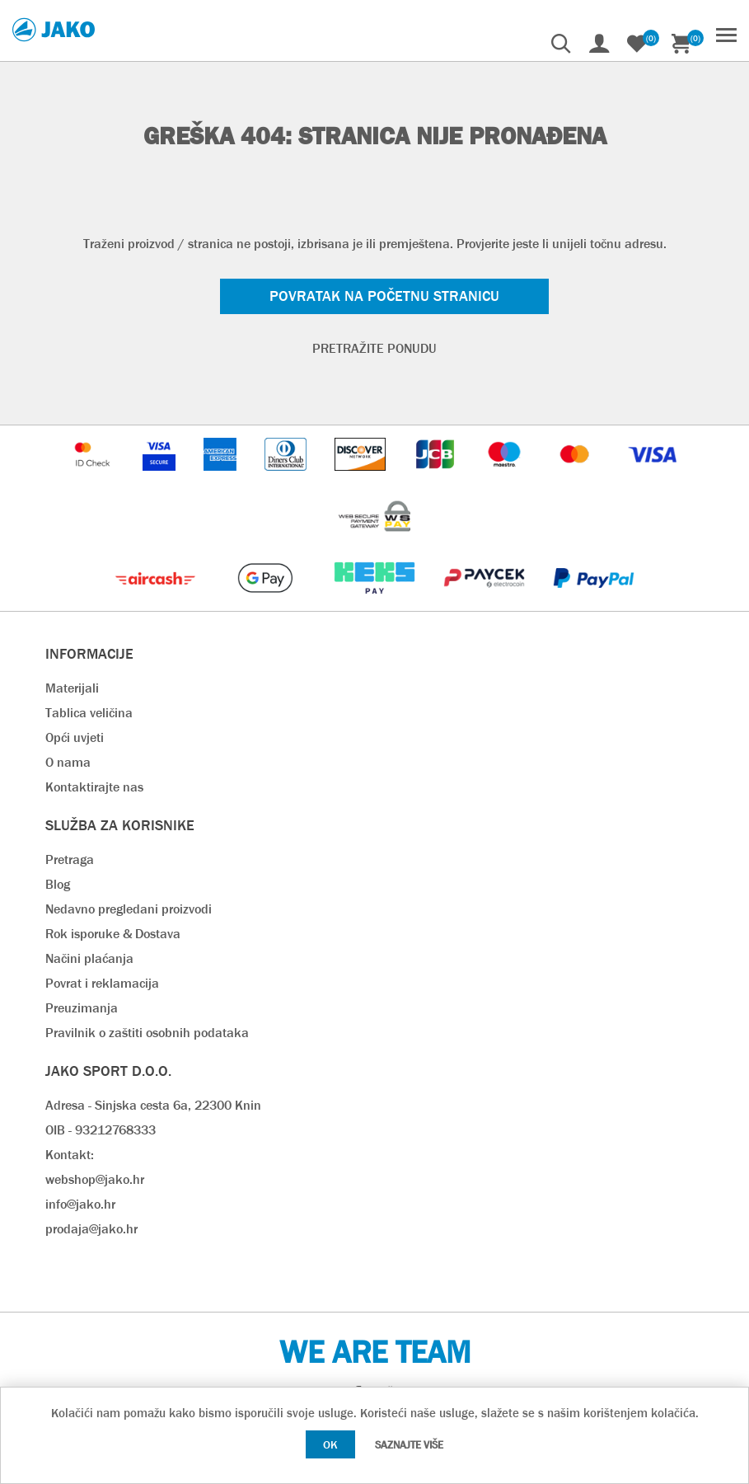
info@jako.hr (80, 1204)
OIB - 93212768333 (100, 1130)
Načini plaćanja (89, 958)
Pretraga (69, 859)
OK (330, 1444)
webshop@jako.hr (94, 1179)
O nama (68, 762)
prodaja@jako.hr (91, 1228)
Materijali (72, 688)
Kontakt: (69, 1154)
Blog (57, 884)
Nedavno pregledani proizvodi (128, 909)
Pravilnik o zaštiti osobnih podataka (147, 1032)
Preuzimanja (81, 1008)
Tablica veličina (89, 712)
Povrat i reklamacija (102, 983)
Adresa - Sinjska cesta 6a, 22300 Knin (153, 1105)
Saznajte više (409, 1445)
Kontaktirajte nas (94, 787)
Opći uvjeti (74, 737)
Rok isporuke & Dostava (112, 933)
